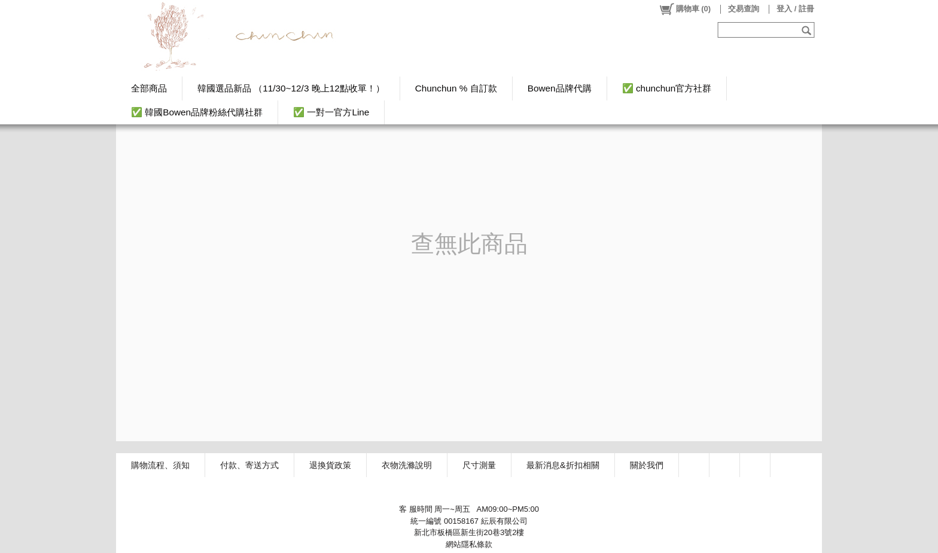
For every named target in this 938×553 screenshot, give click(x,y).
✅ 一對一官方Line (331, 112)
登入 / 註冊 (795, 8)
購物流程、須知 (160, 465)
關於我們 (646, 465)
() (684, 9)
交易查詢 (743, 8)
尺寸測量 (479, 465)
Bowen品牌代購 (560, 88)
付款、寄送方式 (249, 465)
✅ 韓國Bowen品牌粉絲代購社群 (197, 112)
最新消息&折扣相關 (562, 465)
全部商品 (149, 88)
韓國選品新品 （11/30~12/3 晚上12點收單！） (291, 88)
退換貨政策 (330, 465)
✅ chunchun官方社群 (667, 88)
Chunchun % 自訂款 (456, 88)
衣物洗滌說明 (407, 465)
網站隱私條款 (469, 544)
